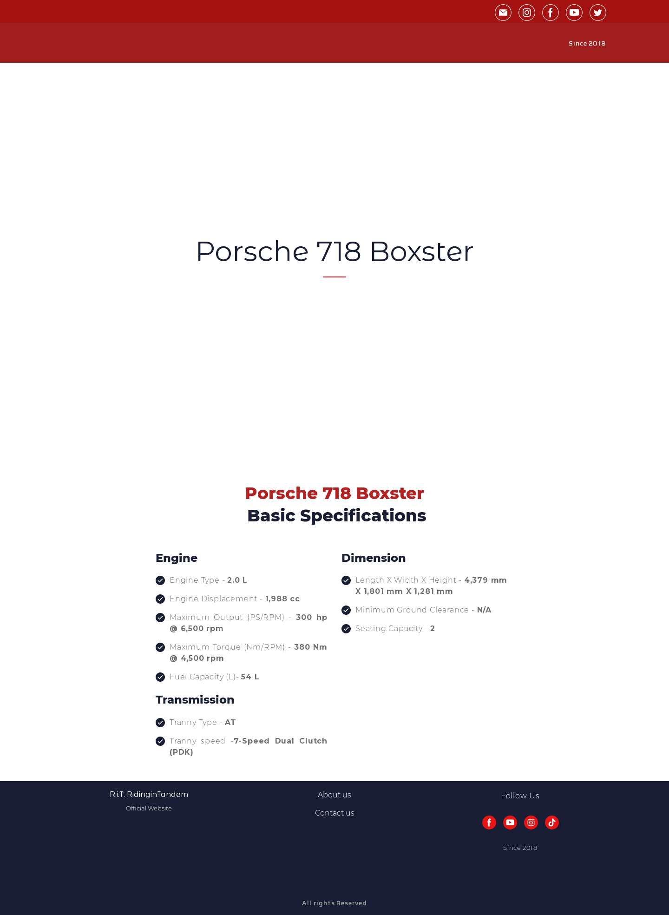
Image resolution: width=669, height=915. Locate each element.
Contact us (334, 813)
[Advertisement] (334, 165)
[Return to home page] (84, 43)
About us (334, 794)
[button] (503, 12)
